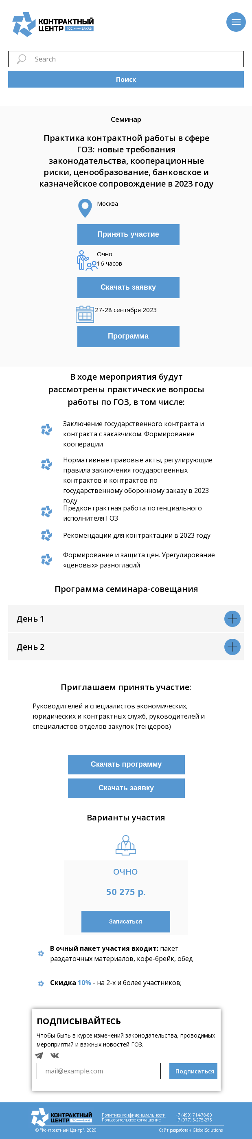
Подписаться (194, 1071)
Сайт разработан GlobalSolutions (191, 1130)
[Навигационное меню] (236, 22)
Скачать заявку (128, 287)
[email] (99, 1071)
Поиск (126, 79)
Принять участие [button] (128, 234)
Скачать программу (126, 764)
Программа (128, 336)
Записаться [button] (125, 921)
